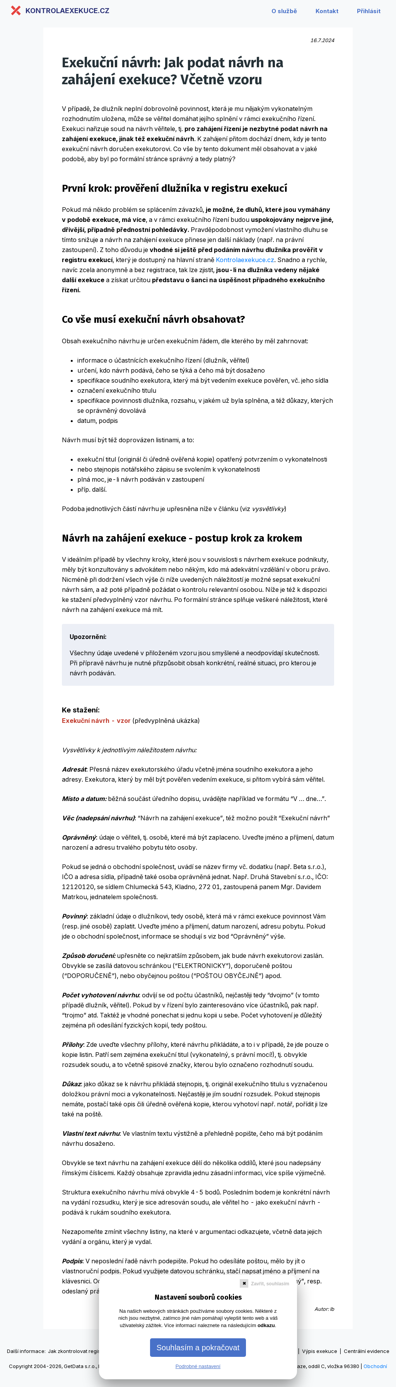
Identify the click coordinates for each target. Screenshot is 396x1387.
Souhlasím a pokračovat (198, 1347)
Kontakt (327, 11)
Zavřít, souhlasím (270, 1283)
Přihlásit (369, 11)
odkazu (266, 1325)
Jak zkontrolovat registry (77, 1351)
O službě (284, 11)
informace (32, 1351)
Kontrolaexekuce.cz (245, 260)
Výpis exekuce (319, 1351)
